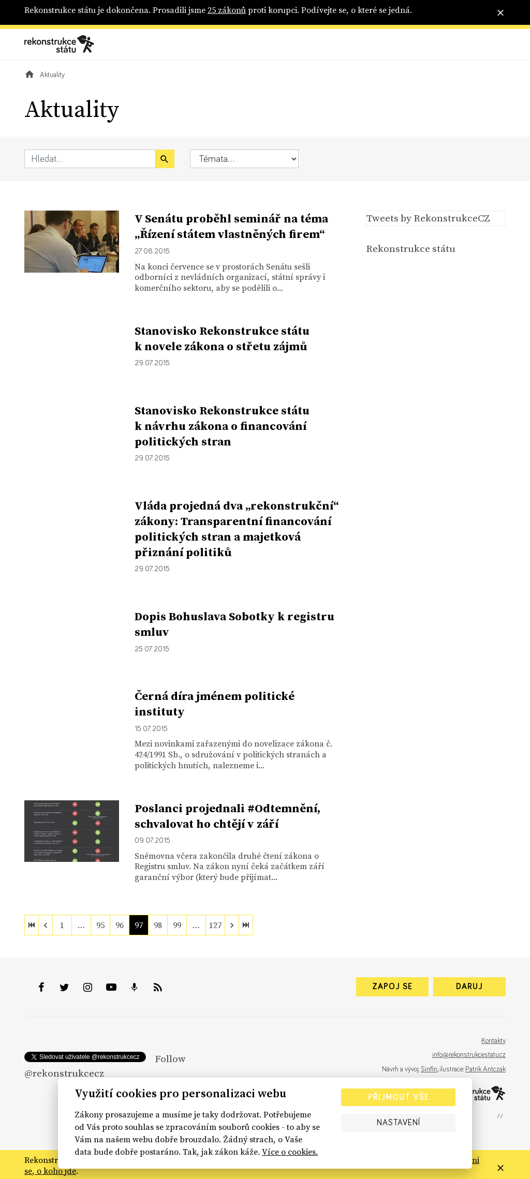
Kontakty (493, 1040)
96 (119, 925)
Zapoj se (392, 986)
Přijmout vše (398, 1097)
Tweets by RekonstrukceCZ (428, 218)
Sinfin (429, 1069)
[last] (246, 925)
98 (158, 925)
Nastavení (398, 1122)
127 (215, 925)
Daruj (469, 986)
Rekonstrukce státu (410, 248)
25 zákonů (227, 10)
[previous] (45, 925)
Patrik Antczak (485, 1069)
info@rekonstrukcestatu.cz (469, 1054)
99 (177, 925)
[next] (232, 925)
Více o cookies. (290, 1151)
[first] (31, 925)
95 (100, 925)
